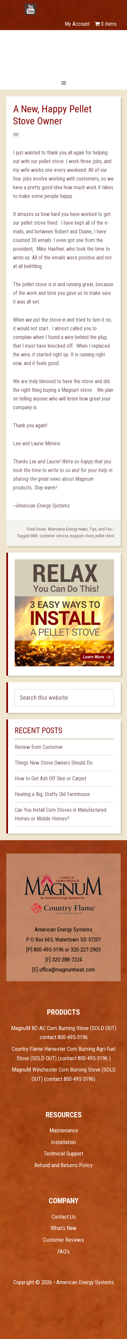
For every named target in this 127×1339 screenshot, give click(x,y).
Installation (63, 1142)
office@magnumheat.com (67, 969)
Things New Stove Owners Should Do (54, 763)
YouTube (40, 6)
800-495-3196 (49, 949)
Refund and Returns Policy (63, 1165)
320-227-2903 (86, 949)
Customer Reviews (63, 1239)
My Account (77, 24)
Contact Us (64, 1216)
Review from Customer (39, 747)
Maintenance (63, 1130)
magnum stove (82, 536)
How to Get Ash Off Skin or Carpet (50, 778)
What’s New (64, 1228)
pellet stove (104, 536)
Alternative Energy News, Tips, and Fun (80, 529)
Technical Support (63, 1153)
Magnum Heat (64, 52)
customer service (54, 536)
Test (63, 887)
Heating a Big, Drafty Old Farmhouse (52, 794)
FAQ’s (63, 1251)
